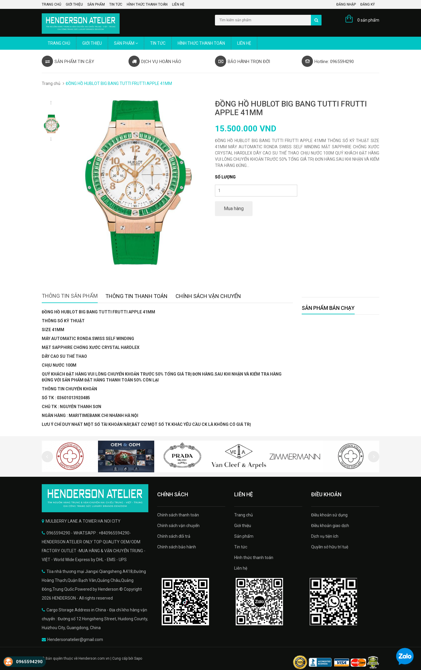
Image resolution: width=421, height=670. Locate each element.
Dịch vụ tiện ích (324, 536)
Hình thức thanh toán (147, 4)
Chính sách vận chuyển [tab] (208, 296)
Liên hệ (178, 4)
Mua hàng (234, 208)
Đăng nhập (346, 4)
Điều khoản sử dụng (329, 515)
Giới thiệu (74, 4)
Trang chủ (51, 4)
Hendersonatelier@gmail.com (75, 639)
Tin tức (115, 4)
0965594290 (29, 661)
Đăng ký (367, 4)
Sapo (138, 658)
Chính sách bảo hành (176, 547)
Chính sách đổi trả (173, 536)
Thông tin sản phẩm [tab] (70, 296)
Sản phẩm (96, 4)
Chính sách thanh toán (178, 515)
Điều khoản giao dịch (330, 525)
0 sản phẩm (368, 20)
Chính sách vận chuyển (178, 525)
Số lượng (225, 177)
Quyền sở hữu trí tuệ (329, 547)
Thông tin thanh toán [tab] (136, 296)
